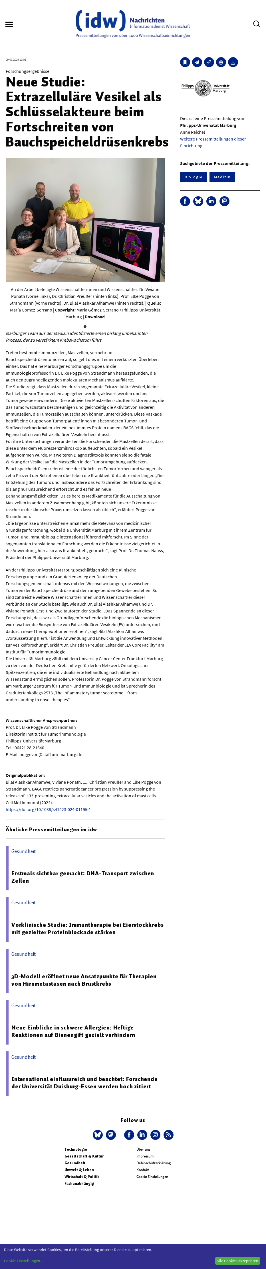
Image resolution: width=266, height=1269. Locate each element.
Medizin (222, 176)
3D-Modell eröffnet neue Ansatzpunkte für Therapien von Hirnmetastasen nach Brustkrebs (84, 980)
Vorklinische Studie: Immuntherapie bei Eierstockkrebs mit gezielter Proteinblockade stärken (87, 928)
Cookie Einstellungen (152, 1176)
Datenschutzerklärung (153, 1163)
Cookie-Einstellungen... (23, 1260)
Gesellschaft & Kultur (84, 1156)
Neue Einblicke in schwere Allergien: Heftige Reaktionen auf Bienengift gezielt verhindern (73, 1031)
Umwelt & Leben (79, 1170)
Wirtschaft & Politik (82, 1176)
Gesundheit (75, 1163)
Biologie (194, 176)
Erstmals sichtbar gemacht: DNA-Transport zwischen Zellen (82, 877)
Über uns (143, 1149)
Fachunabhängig (79, 1183)
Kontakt (142, 1169)
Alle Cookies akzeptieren (237, 1260)
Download (95, 316)
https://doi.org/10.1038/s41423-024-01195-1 (48, 809)
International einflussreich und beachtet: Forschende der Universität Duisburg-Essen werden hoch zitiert (84, 1083)
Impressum (145, 1156)
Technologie (76, 1149)
